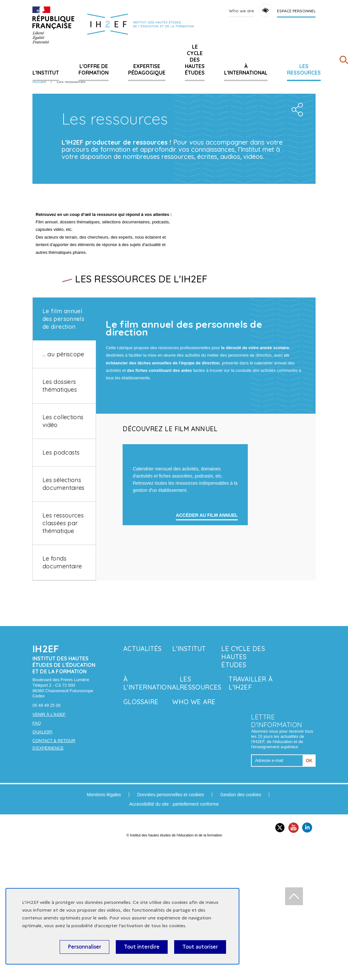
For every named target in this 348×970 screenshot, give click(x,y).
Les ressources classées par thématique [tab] (63, 611)
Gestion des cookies (240, 899)
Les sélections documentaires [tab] (63, 572)
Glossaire (140, 807)
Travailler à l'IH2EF (250, 788)
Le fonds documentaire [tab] (62, 651)
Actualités (142, 754)
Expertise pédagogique (146, 69)
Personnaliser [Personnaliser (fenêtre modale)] (84, 947)
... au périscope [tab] (63, 443)
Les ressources (304, 69)
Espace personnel (296, 10)
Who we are (241, 10)
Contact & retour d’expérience (53, 850)
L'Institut (45, 72)
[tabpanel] (206, 536)
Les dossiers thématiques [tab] (59, 474)
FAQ (36, 828)
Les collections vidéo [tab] (62, 509)
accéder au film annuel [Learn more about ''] (207, 658)
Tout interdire (142, 947)
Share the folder (296, 189)
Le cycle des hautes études (195, 59)
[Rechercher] (344, 61)
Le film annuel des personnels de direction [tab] (63, 407)
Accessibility (265, 10)
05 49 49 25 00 (46, 810)
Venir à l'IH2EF (49, 819)
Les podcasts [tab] (60, 541)
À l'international (246, 69)
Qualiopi (42, 837)
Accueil (39, 81)
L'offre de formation (93, 69)
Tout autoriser (200, 947)
